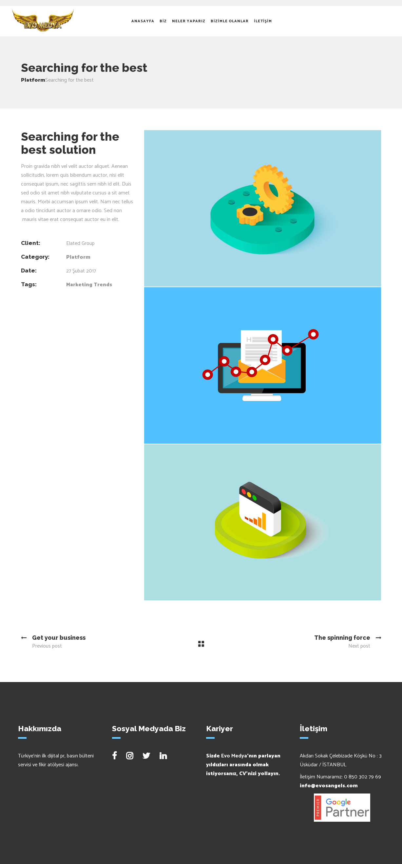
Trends (103, 284)
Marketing (79, 284)
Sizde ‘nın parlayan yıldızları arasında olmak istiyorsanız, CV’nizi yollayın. (243, 765)
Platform (33, 80)
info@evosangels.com (329, 785)
